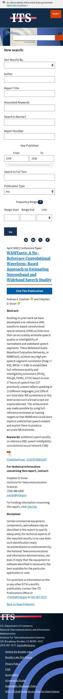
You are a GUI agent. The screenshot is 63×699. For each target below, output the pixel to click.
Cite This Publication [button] (29, 291)
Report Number (13, 131)
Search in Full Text (15, 171)
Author (8, 74)
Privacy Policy (12, 663)
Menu (55, 14)
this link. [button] (32, 507)
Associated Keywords (17, 102)
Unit (44, 210)
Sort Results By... (14, 59)
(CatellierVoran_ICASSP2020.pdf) (27, 459)
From (16, 153)
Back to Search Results (20, 604)
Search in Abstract (15, 116)
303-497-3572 (38, 597)
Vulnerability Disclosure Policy (21, 686)
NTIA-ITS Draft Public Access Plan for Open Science (32, 691)
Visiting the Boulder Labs (18, 651)
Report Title (11, 88)
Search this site (22, 31)
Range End (28, 210)
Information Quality (15, 680)
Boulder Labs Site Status (18, 657)
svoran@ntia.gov (17, 495)
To (41, 153)
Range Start (11, 210)
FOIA (7, 669)
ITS (21, 18)
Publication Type (14, 186)
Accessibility (11, 674)
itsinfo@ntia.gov (26, 645)
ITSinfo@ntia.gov (17, 597)
